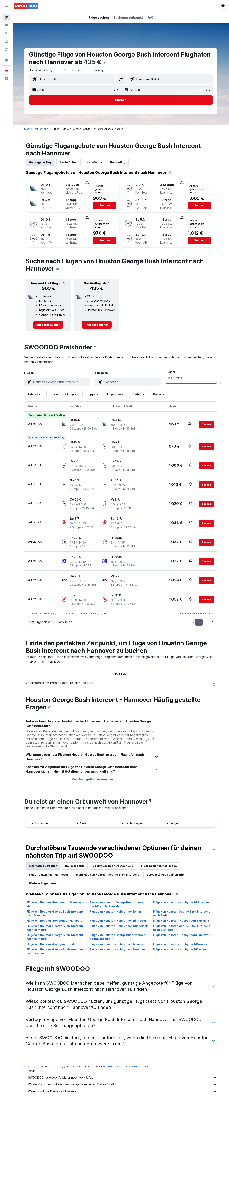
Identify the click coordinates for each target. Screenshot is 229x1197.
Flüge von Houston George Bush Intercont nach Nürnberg (55, 936)
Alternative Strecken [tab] (43, 865)
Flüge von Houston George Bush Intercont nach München (55, 913)
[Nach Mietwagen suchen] (6, 33)
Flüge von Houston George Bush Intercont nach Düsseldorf (118, 936)
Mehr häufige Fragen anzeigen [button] (92, 779)
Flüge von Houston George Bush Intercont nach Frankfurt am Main (118, 904)
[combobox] (100, 70)
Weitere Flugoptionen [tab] (43, 883)
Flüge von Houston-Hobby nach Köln (51, 944)
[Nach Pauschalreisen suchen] (6, 41)
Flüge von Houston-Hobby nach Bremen (180, 944)
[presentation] (105, 62)
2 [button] (207, 622)
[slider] (219, 383)
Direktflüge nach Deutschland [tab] (113, 865)
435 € (93, 62)
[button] (6, 6)
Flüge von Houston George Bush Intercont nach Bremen (55, 951)
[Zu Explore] (6, 49)
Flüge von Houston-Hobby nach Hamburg (55, 920)
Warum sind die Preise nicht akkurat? (123, 1091)
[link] (49, 325)
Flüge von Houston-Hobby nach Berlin (115, 911)
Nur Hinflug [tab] (118, 162)
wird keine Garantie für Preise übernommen (127, 1066)
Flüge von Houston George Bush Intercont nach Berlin (181, 913)
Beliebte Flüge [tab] (75, 865)
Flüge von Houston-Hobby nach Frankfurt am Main (57, 904)
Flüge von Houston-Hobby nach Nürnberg (118, 920)
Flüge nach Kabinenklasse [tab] (159, 865)
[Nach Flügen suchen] (6, 17)
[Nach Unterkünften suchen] (6, 25)
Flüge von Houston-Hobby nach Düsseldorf (119, 925)
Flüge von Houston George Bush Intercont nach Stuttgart (181, 927)
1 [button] (199, 622)
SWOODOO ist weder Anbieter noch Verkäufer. (123, 1077)
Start (27, 128)
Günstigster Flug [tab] (40, 162)
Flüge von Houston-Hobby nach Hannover (181, 935)
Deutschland (41, 128)
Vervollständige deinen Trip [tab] (165, 874)
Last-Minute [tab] (94, 162)
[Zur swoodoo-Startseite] (26, 6)
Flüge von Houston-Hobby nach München (181, 902)
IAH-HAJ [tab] (121, 673)
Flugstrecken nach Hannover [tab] (49, 874)
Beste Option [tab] (69, 162)
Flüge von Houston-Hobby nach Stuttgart (181, 920)
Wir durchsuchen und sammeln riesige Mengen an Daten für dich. (123, 1084)
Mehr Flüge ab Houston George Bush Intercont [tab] (107, 874)
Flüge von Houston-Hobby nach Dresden (117, 949)
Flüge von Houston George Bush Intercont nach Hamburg (55, 927)
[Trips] (6, 60)
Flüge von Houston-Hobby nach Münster (117, 944)
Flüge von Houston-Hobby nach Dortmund (181, 949)
